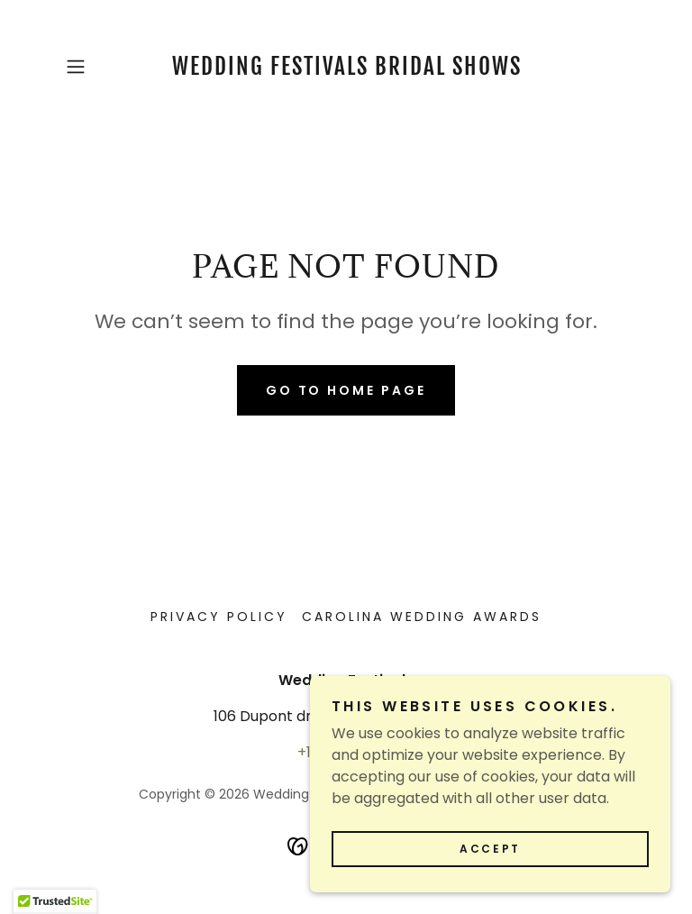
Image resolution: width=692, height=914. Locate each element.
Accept (490, 885)
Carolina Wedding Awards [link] (422, 617)
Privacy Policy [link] (218, 617)
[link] (346, 69)
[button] (101, 67)
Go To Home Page (346, 390)
